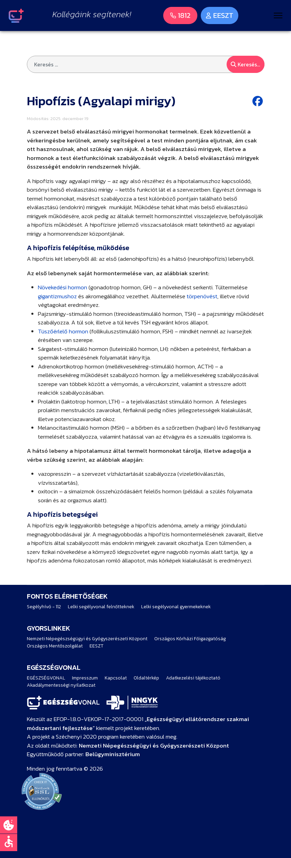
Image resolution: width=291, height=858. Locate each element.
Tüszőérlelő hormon (63, 331)
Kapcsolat (116, 678)
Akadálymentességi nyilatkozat (61, 685)
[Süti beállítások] (8, 825)
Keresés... (245, 64)
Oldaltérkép (146, 678)
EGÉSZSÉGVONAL (46, 678)
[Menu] (278, 15)
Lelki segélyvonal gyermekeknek (176, 606)
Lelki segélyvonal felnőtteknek (101, 606)
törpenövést (202, 296)
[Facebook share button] (258, 101)
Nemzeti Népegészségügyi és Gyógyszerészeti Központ (87, 638)
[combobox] (145, 64)
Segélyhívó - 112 (44, 606)
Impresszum (85, 678)
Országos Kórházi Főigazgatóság (190, 638)
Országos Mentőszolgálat (55, 646)
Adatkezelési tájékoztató (193, 678)
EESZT (96, 646)
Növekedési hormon (62, 287)
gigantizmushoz (57, 296)
